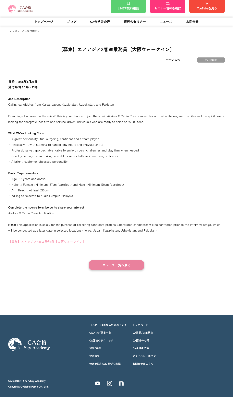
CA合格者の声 (100, 21)
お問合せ (192, 21)
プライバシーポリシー (145, 356)
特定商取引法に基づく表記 (105, 364)
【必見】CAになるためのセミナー (109, 325)
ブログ (71, 21)
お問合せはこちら (142, 364)
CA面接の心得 (140, 340)
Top (10, 30)
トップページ (43, 21)
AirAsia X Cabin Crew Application (31, 213)
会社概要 (94, 356)
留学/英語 (95, 348)
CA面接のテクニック (101, 340)
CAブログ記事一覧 (100, 332)
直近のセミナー (135, 21)
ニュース (166, 21)
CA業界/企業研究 (142, 332)
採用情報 (32, 30)
